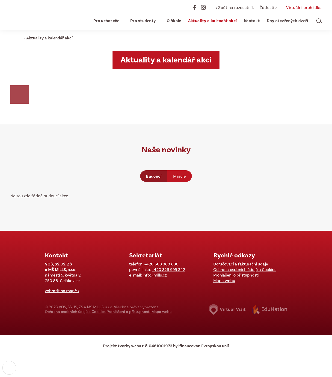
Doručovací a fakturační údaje (240, 264)
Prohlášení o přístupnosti (236, 275)
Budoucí (154, 176)
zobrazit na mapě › (62, 290)
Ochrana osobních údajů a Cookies (244, 269)
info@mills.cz (155, 275)
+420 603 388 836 (161, 264)
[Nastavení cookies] (9, 368)
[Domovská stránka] (38, 15)
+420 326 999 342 (168, 269)
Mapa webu (224, 280)
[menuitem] (104, 21)
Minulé (179, 176)
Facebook (194, 7)
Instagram (203, 7)
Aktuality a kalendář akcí (49, 38)
